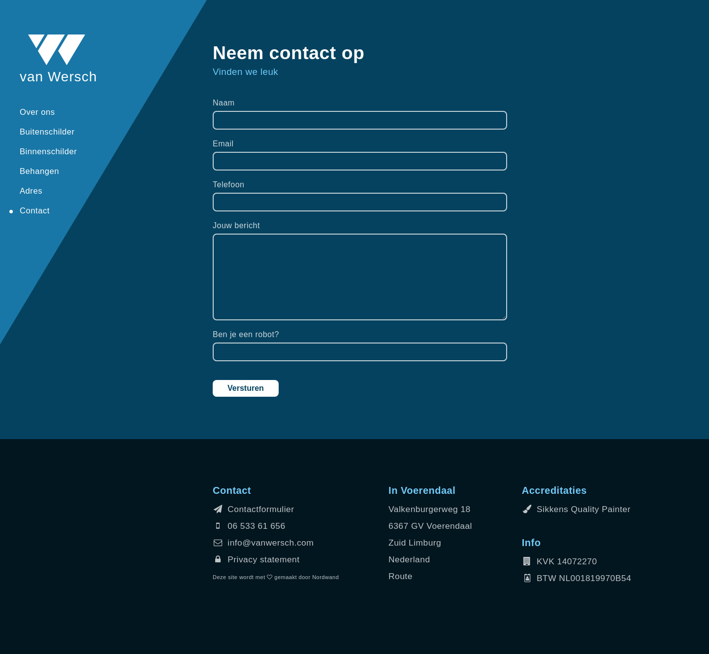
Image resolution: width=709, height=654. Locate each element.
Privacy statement (256, 559)
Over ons (37, 112)
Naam (224, 103)
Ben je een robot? (246, 334)
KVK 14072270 (559, 561)
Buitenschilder (47, 132)
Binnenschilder (48, 151)
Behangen (39, 171)
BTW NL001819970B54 (576, 578)
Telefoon (229, 184)
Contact (35, 210)
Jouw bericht (236, 225)
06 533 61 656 (249, 526)
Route (400, 576)
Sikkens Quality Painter (576, 509)
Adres (31, 191)
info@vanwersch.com (263, 543)
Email (223, 143)
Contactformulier (253, 509)
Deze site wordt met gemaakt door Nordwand (276, 577)
